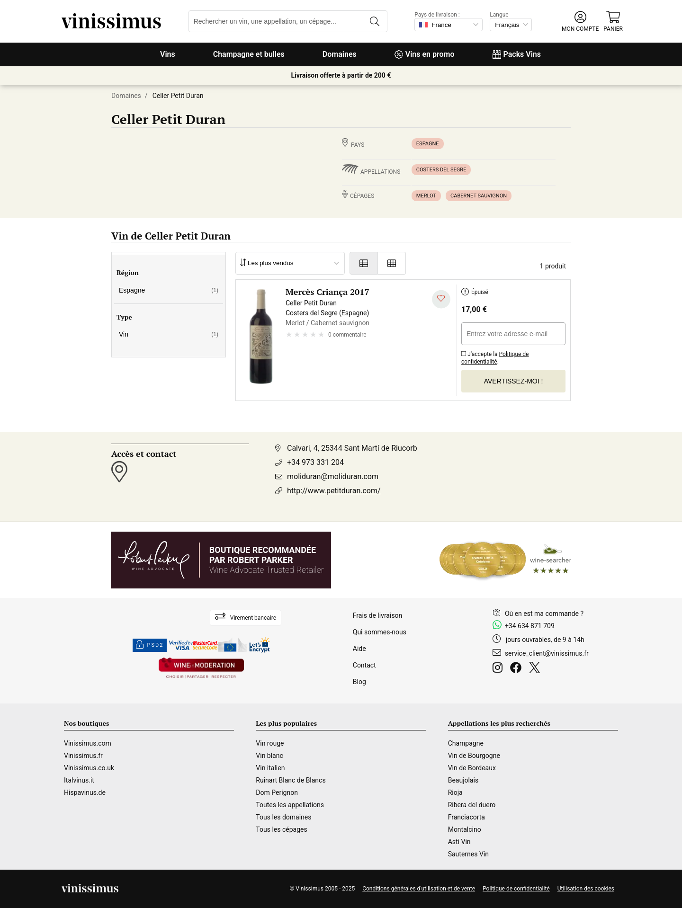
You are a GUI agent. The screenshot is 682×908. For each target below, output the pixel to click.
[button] (580, 21)
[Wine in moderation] (201, 669)
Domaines (340, 54)
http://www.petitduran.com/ (334, 490)
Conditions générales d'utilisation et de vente (418, 888)
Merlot (426, 196)
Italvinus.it (79, 780)
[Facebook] (517, 668)
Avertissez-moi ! (513, 381)
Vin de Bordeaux (472, 768)
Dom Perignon (277, 792)
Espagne (427, 144)
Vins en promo (425, 54)
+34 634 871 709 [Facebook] (530, 626)
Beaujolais (463, 780)
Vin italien (270, 768)
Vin (168, 334)
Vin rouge (270, 743)
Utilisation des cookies (585, 888)
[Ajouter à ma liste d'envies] (441, 299)
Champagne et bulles (249, 54)
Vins (167, 54)
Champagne (466, 743)
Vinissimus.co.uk (89, 768)
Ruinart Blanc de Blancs (290, 780)
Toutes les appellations (290, 805)
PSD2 (149, 645)
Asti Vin (459, 842)
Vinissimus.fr (83, 755)
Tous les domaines (283, 817)
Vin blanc (269, 755)
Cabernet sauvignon (478, 196)
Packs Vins (517, 54)
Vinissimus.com (87, 743)
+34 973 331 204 (315, 462)
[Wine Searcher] (505, 560)
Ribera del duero (472, 805)
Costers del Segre (441, 170)
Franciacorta (466, 817)
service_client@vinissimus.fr (547, 653)
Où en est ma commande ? (544, 613)
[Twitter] (536, 668)
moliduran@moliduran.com (332, 476)
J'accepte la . (495, 356)
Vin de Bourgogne (474, 755)
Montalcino (464, 829)
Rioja (455, 792)
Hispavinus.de (85, 792)
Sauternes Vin (468, 854)
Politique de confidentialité (495, 358)
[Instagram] (499, 668)
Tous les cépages (281, 829)
